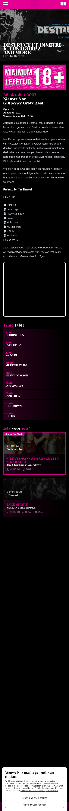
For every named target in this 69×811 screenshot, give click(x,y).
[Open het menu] (5, 4)
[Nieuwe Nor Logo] (63, 4)
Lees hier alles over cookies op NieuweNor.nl (39, 791)
